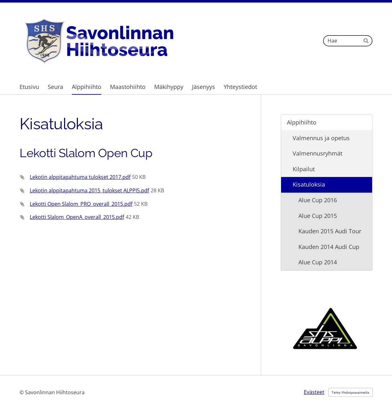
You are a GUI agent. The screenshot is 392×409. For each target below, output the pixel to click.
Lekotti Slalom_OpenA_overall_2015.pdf (77, 217)
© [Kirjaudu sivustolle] (22, 392)
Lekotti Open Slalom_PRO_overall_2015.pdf (81, 203)
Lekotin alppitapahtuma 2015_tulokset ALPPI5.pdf (89, 190)
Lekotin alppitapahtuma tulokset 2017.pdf (80, 176)
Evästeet (314, 392)
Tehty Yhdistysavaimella (350, 392)
